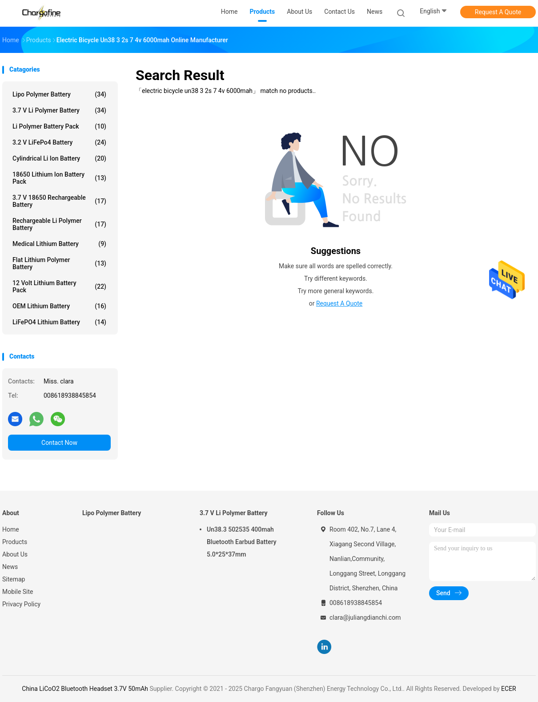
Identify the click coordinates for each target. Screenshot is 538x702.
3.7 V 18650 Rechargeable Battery (59, 201)
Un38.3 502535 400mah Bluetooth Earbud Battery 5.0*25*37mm (242, 542)
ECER (508, 688)
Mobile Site (17, 591)
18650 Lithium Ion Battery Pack (59, 178)
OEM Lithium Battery (59, 306)
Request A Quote (498, 12)
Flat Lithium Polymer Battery (59, 263)
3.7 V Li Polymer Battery (59, 110)
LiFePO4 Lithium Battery (59, 322)
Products (14, 541)
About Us (15, 554)
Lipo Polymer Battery (59, 94)
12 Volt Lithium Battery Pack (59, 286)
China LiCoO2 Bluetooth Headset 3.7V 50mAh (85, 688)
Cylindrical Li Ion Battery (59, 158)
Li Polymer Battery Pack (59, 126)
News (10, 566)
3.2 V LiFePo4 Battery (59, 142)
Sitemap (13, 579)
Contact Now (59, 442)
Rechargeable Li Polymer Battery (59, 224)
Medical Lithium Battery (59, 243)
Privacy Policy (21, 604)
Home (10, 529)
